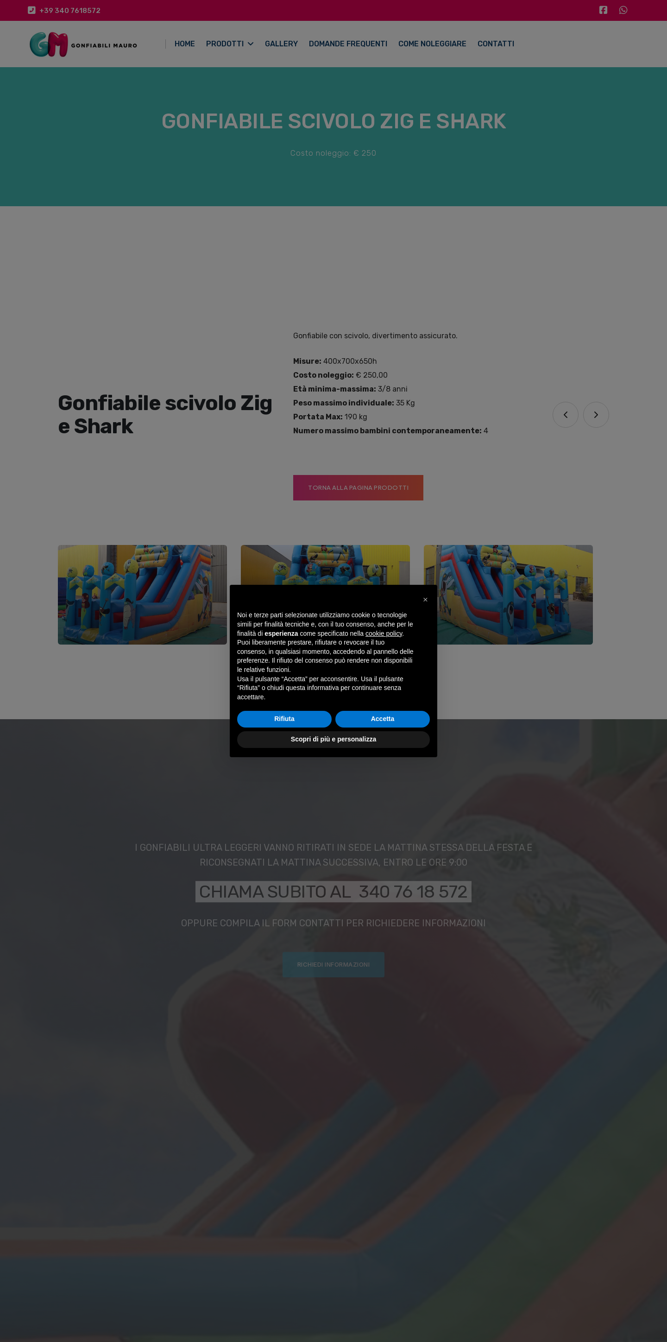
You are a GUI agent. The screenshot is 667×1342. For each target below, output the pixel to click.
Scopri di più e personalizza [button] (333, 739)
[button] (425, 599)
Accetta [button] (383, 718)
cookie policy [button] (383, 633)
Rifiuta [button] (284, 718)
